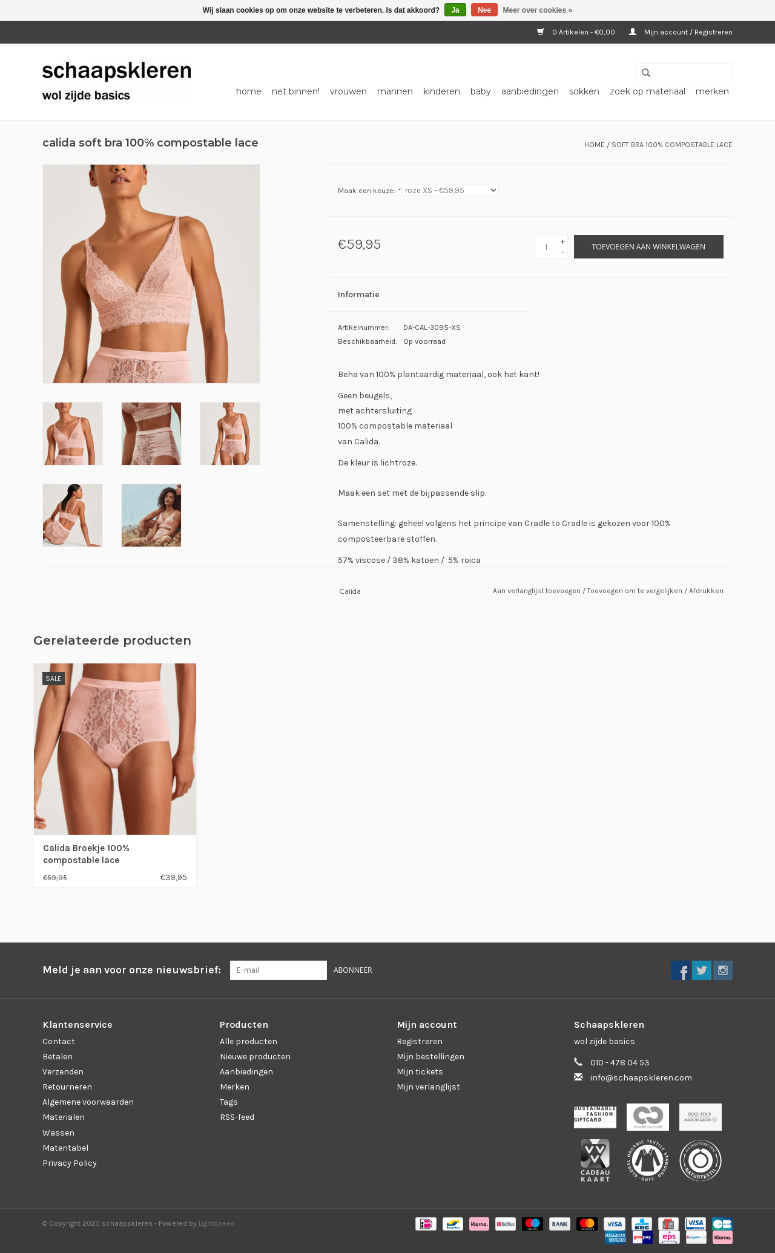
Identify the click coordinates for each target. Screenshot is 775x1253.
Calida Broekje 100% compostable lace (86, 854)
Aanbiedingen (246, 1072)
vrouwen (348, 91)
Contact (58, 1041)
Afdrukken (706, 591)
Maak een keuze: (369, 190)
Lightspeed (217, 1223)
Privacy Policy (69, 1163)
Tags (229, 1102)
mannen (395, 91)
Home (249, 91)
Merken (712, 91)
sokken (584, 91)
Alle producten (248, 1041)
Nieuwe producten (255, 1056)
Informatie (359, 294)
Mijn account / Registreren (681, 32)
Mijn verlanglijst (428, 1087)
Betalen (57, 1056)
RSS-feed (237, 1117)
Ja (455, 10)
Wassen (58, 1133)
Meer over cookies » (538, 10)
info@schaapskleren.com (641, 1078)
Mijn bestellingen (430, 1056)
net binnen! (296, 91)
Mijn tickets (420, 1072)
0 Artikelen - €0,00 (577, 32)
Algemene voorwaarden (88, 1102)
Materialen (63, 1117)
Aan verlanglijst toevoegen (537, 591)
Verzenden (63, 1072)
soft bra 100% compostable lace (672, 144)
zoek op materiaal (647, 91)
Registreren (420, 1041)
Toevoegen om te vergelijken (635, 591)
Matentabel (65, 1148)
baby (480, 91)
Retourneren (67, 1087)
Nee (484, 10)
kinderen (441, 91)
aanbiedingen (530, 91)
